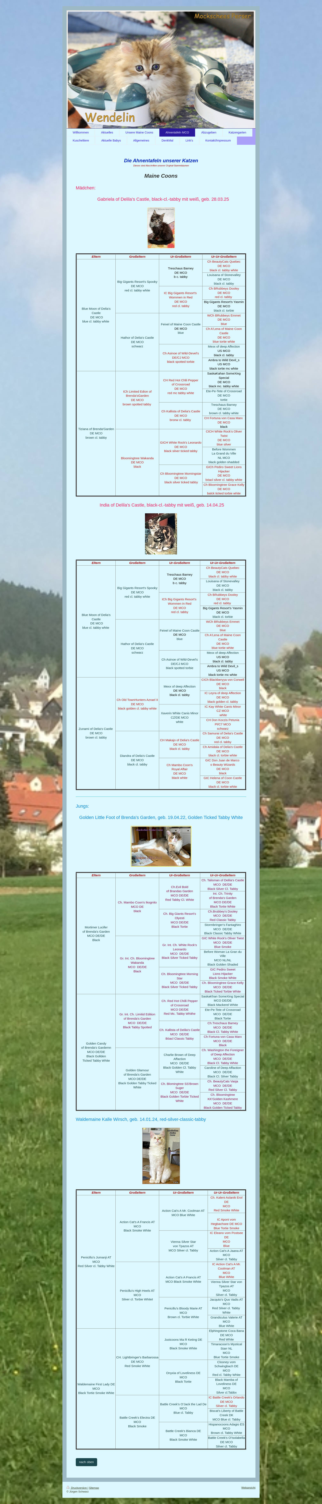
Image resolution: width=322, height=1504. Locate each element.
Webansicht (248, 1487)
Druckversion (77, 1487)
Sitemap (94, 1487)
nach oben (86, 1462)
